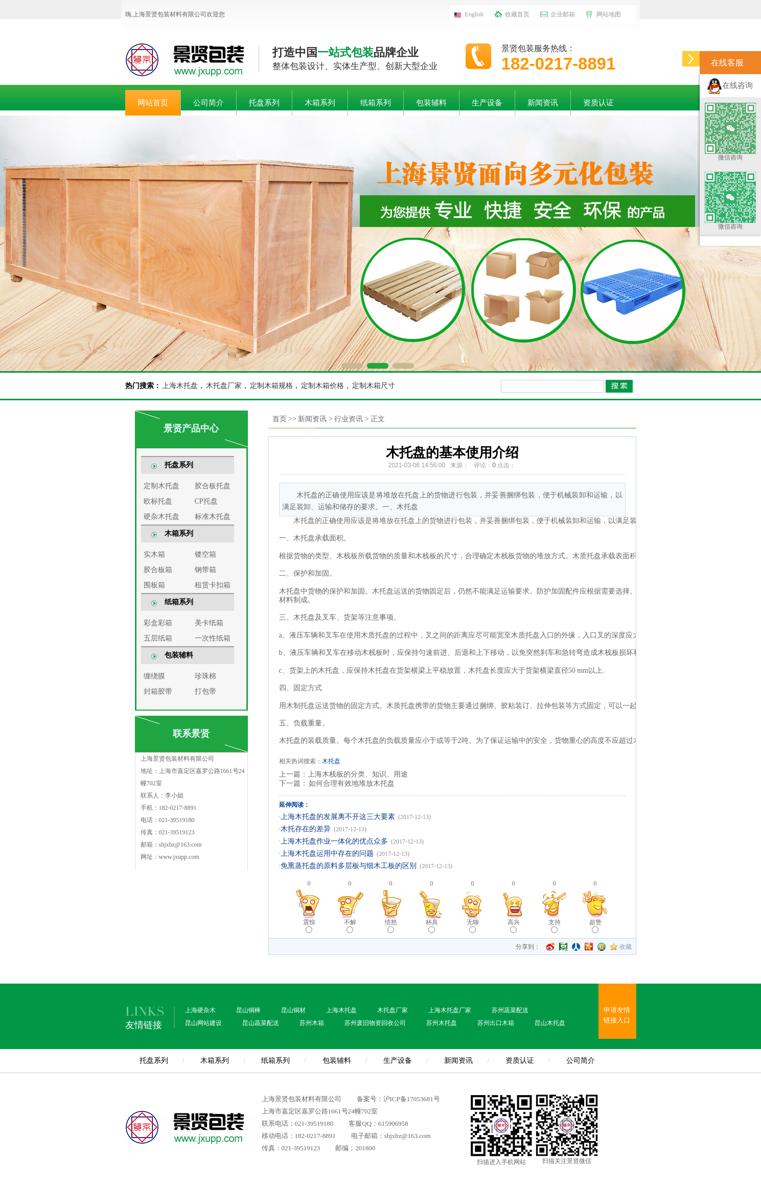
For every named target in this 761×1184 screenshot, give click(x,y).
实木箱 (154, 554)
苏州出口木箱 (495, 1023)
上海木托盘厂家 (449, 1010)
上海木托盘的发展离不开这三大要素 (338, 817)
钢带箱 (205, 570)
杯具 (432, 926)
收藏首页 (517, 14)
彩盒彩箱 (158, 623)
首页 (279, 419)
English (474, 14)
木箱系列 (320, 103)
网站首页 (152, 103)
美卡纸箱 (209, 623)
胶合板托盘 (212, 486)
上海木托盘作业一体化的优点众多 (334, 841)
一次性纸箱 (212, 638)
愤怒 (391, 926)
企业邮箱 (562, 14)
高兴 (514, 926)
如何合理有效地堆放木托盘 (351, 783)
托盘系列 (264, 103)
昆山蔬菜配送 (260, 1023)
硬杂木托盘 (161, 516)
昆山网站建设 (203, 1023)
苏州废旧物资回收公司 (375, 1023)
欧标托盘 (158, 501)
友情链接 (143, 1025)
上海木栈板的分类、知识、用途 (358, 774)
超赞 (595, 926)
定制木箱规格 (271, 386)
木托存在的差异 (306, 829)
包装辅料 (431, 103)
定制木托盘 (161, 486)
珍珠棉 (205, 676)
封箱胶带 (158, 691)
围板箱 (154, 585)
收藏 (625, 946)
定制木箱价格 (322, 386)
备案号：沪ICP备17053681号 (398, 1099)
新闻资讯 (542, 103)
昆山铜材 (293, 1010)
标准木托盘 (212, 516)
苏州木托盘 (441, 1023)
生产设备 (487, 103)
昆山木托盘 (550, 1023)
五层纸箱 (158, 638)
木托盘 (331, 761)
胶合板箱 (158, 570)
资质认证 (598, 103)
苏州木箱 (311, 1023)
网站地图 (608, 14)
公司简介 (208, 103)
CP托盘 (206, 501)
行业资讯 (348, 419)
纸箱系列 (375, 103)
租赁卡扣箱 (212, 585)
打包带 (205, 691)
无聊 (473, 926)
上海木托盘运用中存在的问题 (327, 853)
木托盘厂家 (224, 386)
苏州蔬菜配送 (510, 1010)
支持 (554, 926)
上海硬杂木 (200, 1010)
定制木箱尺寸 (373, 386)
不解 (350, 926)
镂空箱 (205, 554)
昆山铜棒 (248, 1010)
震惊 (309, 926)
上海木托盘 (180, 386)
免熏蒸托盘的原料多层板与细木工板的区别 (349, 866)
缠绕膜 (154, 676)
